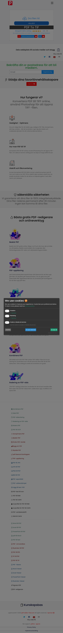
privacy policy (29, 306)
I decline (7, 330)
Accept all (54, 330)
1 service (13, 313)
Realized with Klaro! (52, 333)
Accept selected (31, 330)
